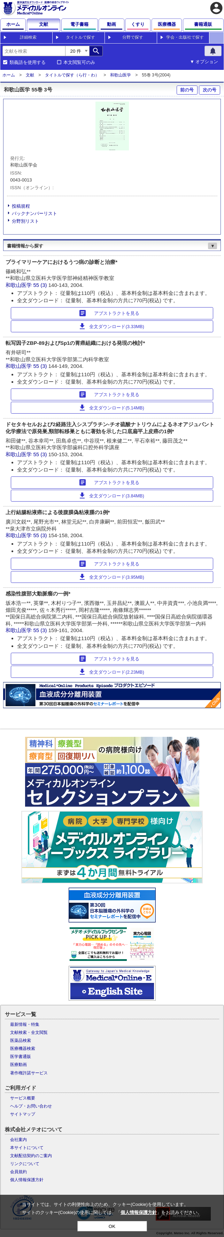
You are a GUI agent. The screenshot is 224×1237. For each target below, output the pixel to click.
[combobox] (33, 51)
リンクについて (24, 1163)
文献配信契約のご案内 (31, 1155)
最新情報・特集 (24, 1024)
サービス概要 (22, 1098)
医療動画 (18, 1064)
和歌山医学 (120, 75)
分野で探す (132, 37)
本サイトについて (27, 1147)
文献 (30, 75)
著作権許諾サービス (29, 1073)
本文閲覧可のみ (79, 62)
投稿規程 (21, 206)
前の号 (187, 89)
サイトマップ (22, 1114)
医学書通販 (20, 1056)
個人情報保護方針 (27, 1179)
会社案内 (18, 1139)
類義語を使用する (27, 62)
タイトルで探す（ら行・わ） (72, 75)
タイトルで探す (80, 37)
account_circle (216, 8)
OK (112, 1226)
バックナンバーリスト (34, 213)
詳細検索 (28, 37)
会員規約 (18, 1171)
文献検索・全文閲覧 (29, 1032)
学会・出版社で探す (185, 37)
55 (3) (40, 285)
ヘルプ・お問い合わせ (31, 1106)
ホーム (8, 75)
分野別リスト (25, 221)
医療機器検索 (22, 1048)
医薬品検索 (20, 1040)
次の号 (209, 89)
